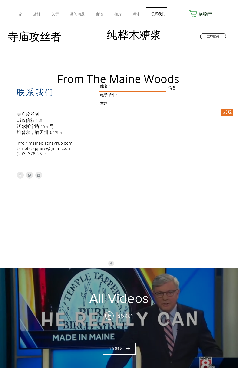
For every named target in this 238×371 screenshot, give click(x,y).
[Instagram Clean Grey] (38, 175)
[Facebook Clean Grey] (20, 175)
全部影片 (119, 348)
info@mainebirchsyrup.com (45, 143)
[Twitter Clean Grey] (29, 175)
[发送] (227, 112)
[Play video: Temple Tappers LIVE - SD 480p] (119, 315)
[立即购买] (213, 36)
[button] (202, 13)
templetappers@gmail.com (44, 149)
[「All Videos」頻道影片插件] (119, 318)
